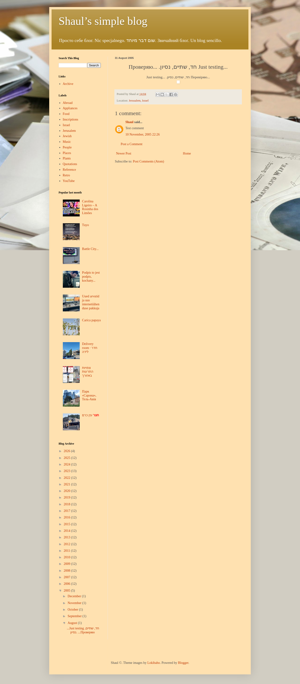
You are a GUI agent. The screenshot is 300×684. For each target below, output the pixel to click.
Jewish (67, 136)
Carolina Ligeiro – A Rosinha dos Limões (90, 207)
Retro (66, 175)
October (73, 609)
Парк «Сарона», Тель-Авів (89, 395)
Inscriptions (70, 119)
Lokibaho (153, 663)
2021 (67, 484)
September (75, 616)
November (75, 603)
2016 (67, 517)
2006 (67, 584)
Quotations (70, 164)
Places (67, 153)
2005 (67, 590)
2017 (67, 511)
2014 (67, 531)
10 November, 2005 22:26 (142, 134)
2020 (67, 491)
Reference (69, 169)
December (75, 596)
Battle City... (90, 249)
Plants (67, 158)
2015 (67, 524)
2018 (67, 504)
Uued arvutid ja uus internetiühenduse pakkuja (90, 302)
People (67, 147)
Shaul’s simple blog (103, 21)
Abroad (68, 103)
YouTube (69, 181)
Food (66, 114)
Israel (66, 125)
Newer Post (123, 153)
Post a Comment (131, 144)
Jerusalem (69, 130)
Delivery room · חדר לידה (89, 348)
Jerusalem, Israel (139, 100)
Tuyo (85, 225)
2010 (67, 557)
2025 (67, 458)
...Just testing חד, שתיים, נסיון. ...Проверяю (83, 630)
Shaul (129, 122)
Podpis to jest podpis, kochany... (91, 276)
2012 (67, 544)
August (73, 623)
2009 (67, 564)
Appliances (70, 108)
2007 (67, 577)
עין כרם (90, 415)
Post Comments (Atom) (148, 161)
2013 (67, 537)
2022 (67, 478)
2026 (67, 451)
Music (67, 142)
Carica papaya (91, 320)
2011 (67, 550)
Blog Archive (66, 443)
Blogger (183, 663)
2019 (67, 497)
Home (187, 153)
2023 (67, 471)
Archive (68, 84)
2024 (67, 464)
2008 (67, 570)
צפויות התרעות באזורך (87, 372)
